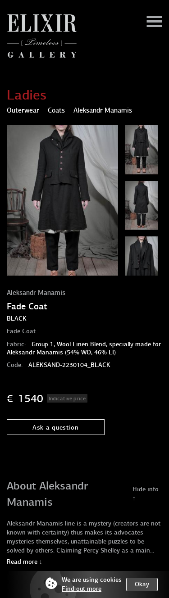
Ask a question (55, 427)
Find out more (81, 589)
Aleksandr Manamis (36, 293)
